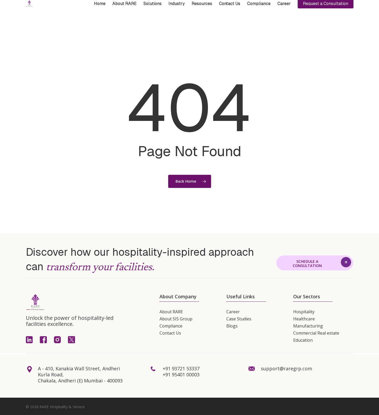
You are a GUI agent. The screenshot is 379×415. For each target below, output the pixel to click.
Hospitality (304, 312)
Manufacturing (308, 326)
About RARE (171, 312)
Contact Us (170, 333)
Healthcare (304, 319)
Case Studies (238, 319)
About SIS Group (175, 319)
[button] (307, 263)
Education (303, 340)
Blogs (232, 326)
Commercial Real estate (316, 333)
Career (233, 312)
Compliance (170, 326)
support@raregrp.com (286, 368)
